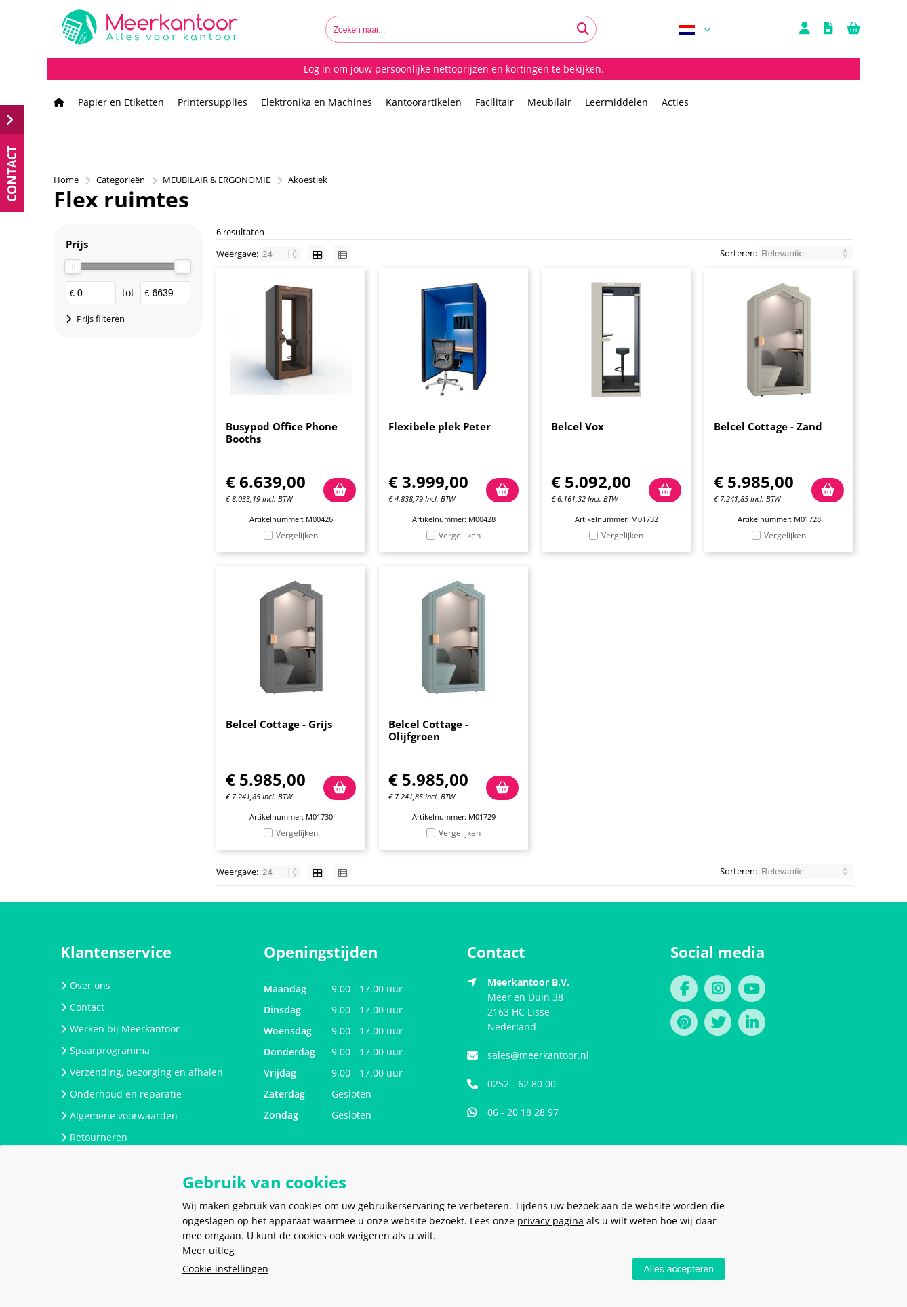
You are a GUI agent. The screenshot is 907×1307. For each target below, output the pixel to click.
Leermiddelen (616, 102)
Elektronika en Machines (316, 102)
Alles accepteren (678, 1269)
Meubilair (549, 102)
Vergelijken (297, 535)
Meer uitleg (208, 1250)
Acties (675, 102)
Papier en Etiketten (121, 102)
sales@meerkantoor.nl (538, 1055)
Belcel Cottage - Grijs (279, 724)
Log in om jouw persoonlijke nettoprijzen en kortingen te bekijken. (454, 68)
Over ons (85, 985)
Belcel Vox (577, 426)
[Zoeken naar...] (583, 29)
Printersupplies (212, 102)
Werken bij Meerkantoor (120, 1028)
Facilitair (494, 102)
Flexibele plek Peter (439, 426)
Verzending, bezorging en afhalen (141, 1072)
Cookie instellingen (225, 1268)
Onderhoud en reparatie (121, 1093)
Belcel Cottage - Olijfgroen (428, 730)
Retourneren (93, 1137)
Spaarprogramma (105, 1050)
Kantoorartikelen (424, 102)
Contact (82, 1007)
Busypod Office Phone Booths (282, 432)
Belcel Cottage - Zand (768, 426)
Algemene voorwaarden (119, 1115)
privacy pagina (550, 1220)
